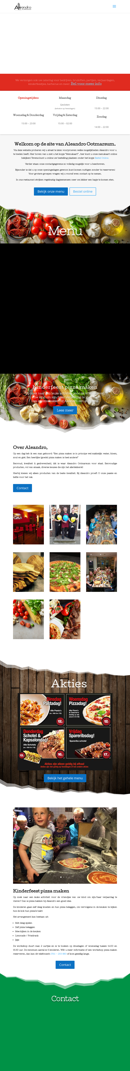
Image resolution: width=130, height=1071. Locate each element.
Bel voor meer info (86, 84)
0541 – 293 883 (58, 825)
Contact (22, 359)
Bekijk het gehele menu (65, 649)
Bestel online (82, 191)
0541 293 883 (24, 1030)
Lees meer (65, 281)
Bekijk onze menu (51, 191)
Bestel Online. (102, 158)
